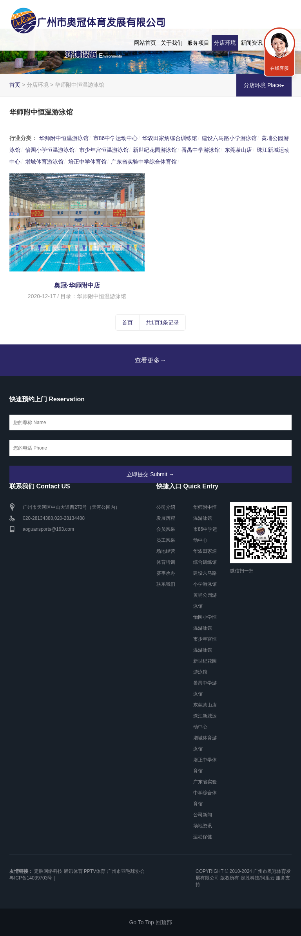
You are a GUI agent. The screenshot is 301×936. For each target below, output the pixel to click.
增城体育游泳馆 (44, 161)
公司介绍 (165, 507)
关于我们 (172, 43)
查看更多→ (150, 360)
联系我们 (165, 584)
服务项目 (198, 43)
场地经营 (165, 551)
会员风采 (165, 529)
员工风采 (165, 540)
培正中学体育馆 (87, 161)
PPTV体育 (94, 871)
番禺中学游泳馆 (200, 150)
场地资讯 (202, 826)
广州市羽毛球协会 (126, 871)
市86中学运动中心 (115, 138)
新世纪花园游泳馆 (155, 150)
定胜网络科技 (48, 871)
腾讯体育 (73, 871)
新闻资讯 (252, 43)
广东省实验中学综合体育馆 (144, 161)
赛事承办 (165, 573)
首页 (14, 85)
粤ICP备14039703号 (30, 878)
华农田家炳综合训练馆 (169, 138)
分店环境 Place (264, 85)
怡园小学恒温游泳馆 (49, 150)
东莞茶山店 (238, 150)
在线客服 (279, 68)
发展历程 (165, 518)
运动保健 (202, 836)
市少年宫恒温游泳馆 (104, 150)
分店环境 (225, 43)
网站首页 (145, 43)
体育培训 (165, 562)
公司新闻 (202, 815)
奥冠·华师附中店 (77, 285)
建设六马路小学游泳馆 (229, 138)
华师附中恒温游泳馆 (64, 138)
